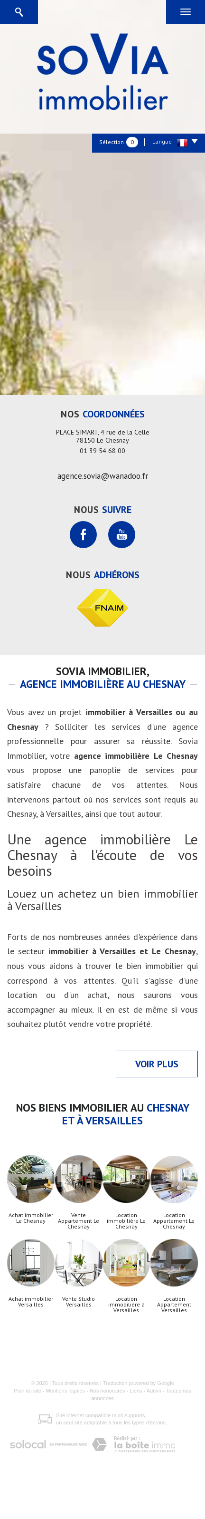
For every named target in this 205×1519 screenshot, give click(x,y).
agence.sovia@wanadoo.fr (102, 476)
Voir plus (156, 1064)
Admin (154, 1390)
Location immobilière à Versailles (126, 1304)
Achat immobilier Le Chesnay (31, 1218)
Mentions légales (65, 1390)
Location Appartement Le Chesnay (174, 1220)
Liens (136, 1390)
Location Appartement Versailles (174, 1304)
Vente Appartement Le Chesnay (78, 1220)
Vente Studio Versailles (78, 1301)
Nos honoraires (107, 1390)
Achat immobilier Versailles (31, 1301)
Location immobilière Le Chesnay (126, 1220)
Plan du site (27, 1390)
